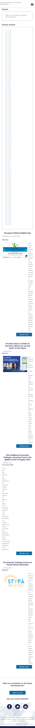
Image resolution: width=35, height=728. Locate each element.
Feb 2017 (8, 176)
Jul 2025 (8, 34)
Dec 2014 (8, 220)
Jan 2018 (8, 157)
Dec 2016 (8, 179)
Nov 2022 (8, 60)
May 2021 (8, 90)
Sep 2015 (8, 203)
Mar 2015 (8, 215)
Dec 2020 (8, 97)
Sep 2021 (8, 83)
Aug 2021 (8, 84)
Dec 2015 (8, 198)
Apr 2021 (8, 92)
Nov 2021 (8, 79)
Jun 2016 (8, 190)
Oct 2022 (8, 62)
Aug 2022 (8, 66)
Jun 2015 (8, 209)
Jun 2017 (8, 168)
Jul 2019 (8, 125)
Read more (26, 335)
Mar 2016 (8, 196)
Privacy (20, 715)
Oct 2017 (8, 163)
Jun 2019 (8, 127)
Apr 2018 (8, 151)
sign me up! (17, 693)
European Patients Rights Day (17, 233)
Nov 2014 (8, 222)
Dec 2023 (8, 44)
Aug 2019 (8, 123)
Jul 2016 (8, 189)
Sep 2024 (8, 40)
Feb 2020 (8, 112)
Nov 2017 (8, 161)
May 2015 (8, 211)
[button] (32, 4)
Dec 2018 (8, 138)
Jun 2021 (8, 88)
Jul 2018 (8, 148)
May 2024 (8, 42)
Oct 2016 (8, 183)
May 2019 (8, 129)
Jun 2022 (8, 70)
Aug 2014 (8, 224)
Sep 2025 (8, 32)
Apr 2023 (8, 55)
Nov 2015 (8, 200)
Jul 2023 (8, 49)
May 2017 (8, 170)
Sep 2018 (8, 144)
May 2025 (8, 36)
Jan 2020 (8, 114)
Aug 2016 (8, 187)
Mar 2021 (8, 94)
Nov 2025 (8, 31)
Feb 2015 (8, 216)
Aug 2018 (8, 146)
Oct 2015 (8, 202)
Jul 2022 (8, 68)
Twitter (18, 706)
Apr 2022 (8, 73)
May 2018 (8, 150)
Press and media (7, 465)
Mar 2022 (8, 75)
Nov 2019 (8, 118)
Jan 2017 (8, 177)
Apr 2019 (8, 131)
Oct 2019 (8, 120)
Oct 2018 (8, 142)
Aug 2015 (8, 205)
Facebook (10, 706)
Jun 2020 (8, 109)
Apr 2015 (8, 213)
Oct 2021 (8, 81)
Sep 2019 (8, 122)
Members (5, 240)
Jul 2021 (8, 86)
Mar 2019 (8, 133)
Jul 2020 (8, 107)
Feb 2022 (8, 77)
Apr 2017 (8, 172)
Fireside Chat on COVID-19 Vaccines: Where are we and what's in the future (17, 346)
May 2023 (8, 53)
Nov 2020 (8, 99)
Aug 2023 (8, 47)
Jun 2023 (8, 51)
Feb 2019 (8, 135)
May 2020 (8, 110)
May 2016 (8, 192)
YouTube (26, 706)
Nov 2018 (8, 140)
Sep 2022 (8, 64)
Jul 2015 (8, 207)
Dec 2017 (8, 159)
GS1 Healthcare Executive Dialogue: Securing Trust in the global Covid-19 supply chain (17, 457)
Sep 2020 (8, 103)
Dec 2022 (8, 58)
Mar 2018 (8, 153)
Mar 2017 (8, 174)
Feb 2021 (8, 96)
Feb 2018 (8, 155)
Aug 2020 (8, 105)
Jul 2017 (8, 166)
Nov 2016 (8, 181)
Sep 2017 (8, 164)
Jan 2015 (8, 218)
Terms (14, 715)
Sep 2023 (8, 45)
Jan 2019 (8, 136)
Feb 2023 (8, 57)
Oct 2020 (8, 101)
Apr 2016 (8, 194)
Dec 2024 (8, 38)
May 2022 (8, 71)
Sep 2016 (8, 185)
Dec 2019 (8, 116)
